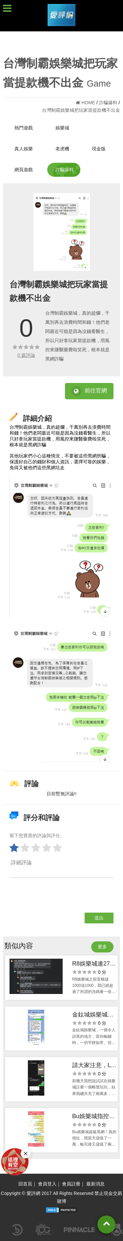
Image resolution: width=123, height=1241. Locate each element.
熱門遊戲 (23, 127)
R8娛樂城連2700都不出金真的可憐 (94, 964)
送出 (99, 917)
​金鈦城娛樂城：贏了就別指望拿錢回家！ (92, 1015)
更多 (102, 946)
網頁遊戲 (23, 169)
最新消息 (95, 1183)
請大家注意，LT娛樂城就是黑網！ (93, 1066)
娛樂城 (62, 127)
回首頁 (25, 1183)
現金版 (99, 148)
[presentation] (59, 900)
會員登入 (47, 1183)
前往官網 (89, 391)
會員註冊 (71, 1183)
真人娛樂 (23, 148)
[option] (61, 232)
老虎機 (62, 148)
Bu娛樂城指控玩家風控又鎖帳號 (93, 1117)
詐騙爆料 (64, 169)
